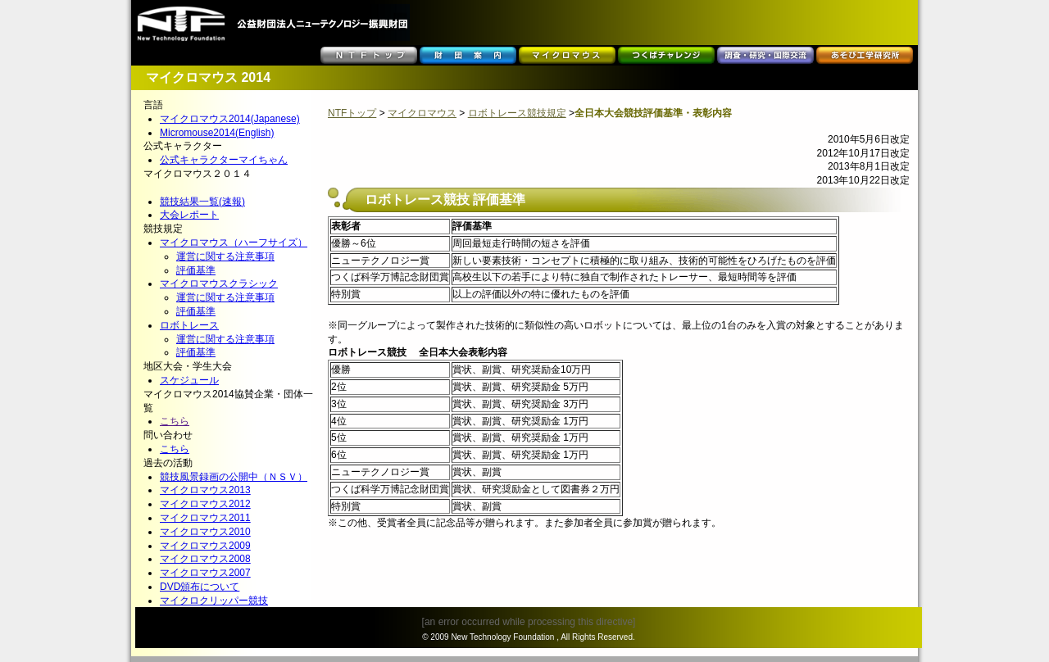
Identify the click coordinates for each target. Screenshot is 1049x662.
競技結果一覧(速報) (202, 201)
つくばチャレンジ (666, 55)
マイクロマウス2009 (205, 545)
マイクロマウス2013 (205, 490)
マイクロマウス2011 (205, 518)
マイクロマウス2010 (205, 531)
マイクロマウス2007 (205, 572)
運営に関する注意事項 (225, 256)
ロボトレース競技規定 (517, 113)
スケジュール (189, 380)
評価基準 (196, 270)
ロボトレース (189, 325)
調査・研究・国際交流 (765, 55)
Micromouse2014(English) (217, 132)
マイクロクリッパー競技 (214, 600)
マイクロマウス (567, 55)
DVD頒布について (199, 586)
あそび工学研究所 (864, 55)
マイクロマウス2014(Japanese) (230, 119)
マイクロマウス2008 (205, 559)
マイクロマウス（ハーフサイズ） (233, 242)
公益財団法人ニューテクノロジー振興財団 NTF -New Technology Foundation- (272, 22)
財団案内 (468, 55)
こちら (174, 421)
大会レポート (189, 214)
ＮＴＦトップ (368, 55)
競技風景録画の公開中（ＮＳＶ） (233, 477)
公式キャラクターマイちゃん (224, 160)
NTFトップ (352, 113)
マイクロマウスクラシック (219, 283)
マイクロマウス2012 (205, 504)
